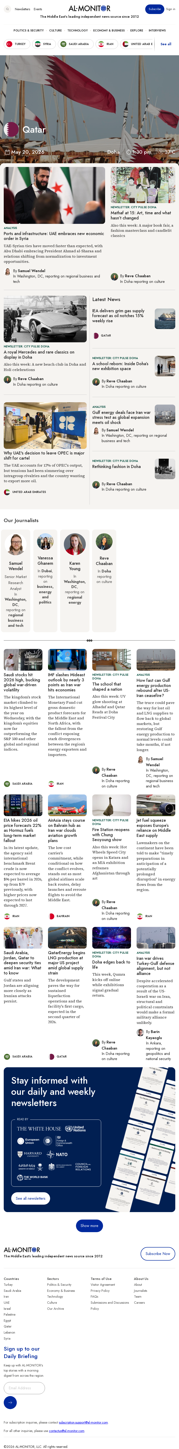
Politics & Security (29, 30)
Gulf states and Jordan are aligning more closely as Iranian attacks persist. (21, 991)
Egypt (7, 1320)
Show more (89, 1225)
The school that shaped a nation (107, 686)
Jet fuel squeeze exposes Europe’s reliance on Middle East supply (154, 828)
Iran (6, 1296)
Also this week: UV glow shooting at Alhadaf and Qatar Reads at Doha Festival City (108, 707)
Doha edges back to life (111, 964)
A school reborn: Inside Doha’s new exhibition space (120, 366)
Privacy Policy (100, 1290)
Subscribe (155, 9)
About (138, 1284)
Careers (139, 1302)
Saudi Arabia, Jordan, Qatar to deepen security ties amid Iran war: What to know (22, 963)
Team (137, 1296)
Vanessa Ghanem (45, 561)
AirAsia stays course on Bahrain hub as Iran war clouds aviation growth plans (66, 830)
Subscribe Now (158, 1253)
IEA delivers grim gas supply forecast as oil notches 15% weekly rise (118, 316)
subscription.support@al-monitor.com (83, 1422)
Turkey (8, 1284)
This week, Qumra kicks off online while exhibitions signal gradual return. (108, 985)
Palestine (9, 1314)
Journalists (140, 1290)
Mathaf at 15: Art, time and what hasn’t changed (141, 215)
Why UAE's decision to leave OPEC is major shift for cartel (44, 455)
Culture (55, 30)
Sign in (170, 9)
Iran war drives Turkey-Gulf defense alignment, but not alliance (155, 966)
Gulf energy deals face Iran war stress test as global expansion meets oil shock (121, 417)
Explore (136, 30)
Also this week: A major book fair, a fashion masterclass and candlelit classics (142, 230)
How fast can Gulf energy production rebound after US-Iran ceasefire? (154, 688)
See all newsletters (30, 1198)
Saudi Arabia (12, 1290)
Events (38, 9)
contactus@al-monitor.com (66, 1430)
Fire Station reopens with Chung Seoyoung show (111, 835)
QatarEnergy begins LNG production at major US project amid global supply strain (66, 963)
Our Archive (55, 1308)
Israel (7, 1308)
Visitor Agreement (103, 1284)
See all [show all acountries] (166, 44)
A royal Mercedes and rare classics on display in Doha (39, 354)
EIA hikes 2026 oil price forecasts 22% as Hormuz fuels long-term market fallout (22, 830)
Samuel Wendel (16, 566)
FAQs (94, 1296)
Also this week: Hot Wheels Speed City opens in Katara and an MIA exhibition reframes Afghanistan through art (111, 862)
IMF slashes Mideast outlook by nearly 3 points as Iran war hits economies (66, 682)
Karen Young (74, 566)
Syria (7, 1338)
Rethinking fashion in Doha (116, 467)
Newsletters (22, 9)
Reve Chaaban (104, 561)
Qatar (8, 1326)
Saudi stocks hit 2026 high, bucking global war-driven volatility (22, 682)
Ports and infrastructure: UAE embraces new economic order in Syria (54, 236)
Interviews (157, 30)
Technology (77, 30)
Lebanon (9, 1332)
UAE (7, 1302)
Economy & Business (109, 30)
